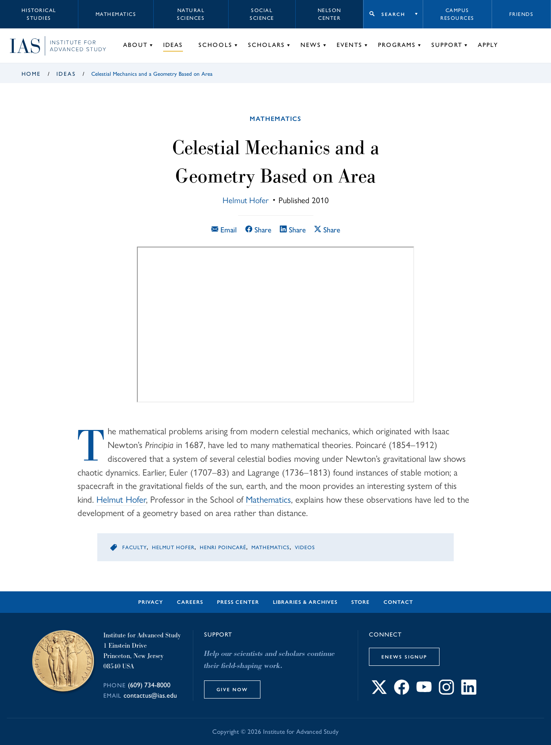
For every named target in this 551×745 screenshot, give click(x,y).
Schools (215, 45)
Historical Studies (39, 14)
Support (446, 45)
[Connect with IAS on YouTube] (424, 692)
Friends (521, 14)
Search (393, 14)
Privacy (150, 602)
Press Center (238, 602)
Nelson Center (329, 14)
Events (349, 45)
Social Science (262, 14)
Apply (488, 45)
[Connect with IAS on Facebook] (401, 692)
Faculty (134, 547)
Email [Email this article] (224, 229)
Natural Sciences (190, 14)
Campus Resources (457, 14)
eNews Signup (404, 657)
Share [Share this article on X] (327, 229)
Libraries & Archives (305, 602)
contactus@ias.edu (150, 695)
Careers (190, 602)
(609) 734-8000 (149, 685)
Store (360, 602)
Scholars (266, 45)
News (310, 45)
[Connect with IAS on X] (379, 692)
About (135, 45)
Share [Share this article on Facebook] (258, 229)
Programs (397, 45)
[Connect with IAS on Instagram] (446, 692)
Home (31, 74)
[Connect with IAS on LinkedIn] (468, 692)
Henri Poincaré (223, 547)
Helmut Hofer (246, 200)
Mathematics (116, 14)
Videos (305, 547)
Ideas (173, 45)
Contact (398, 602)
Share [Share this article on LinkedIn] (293, 229)
